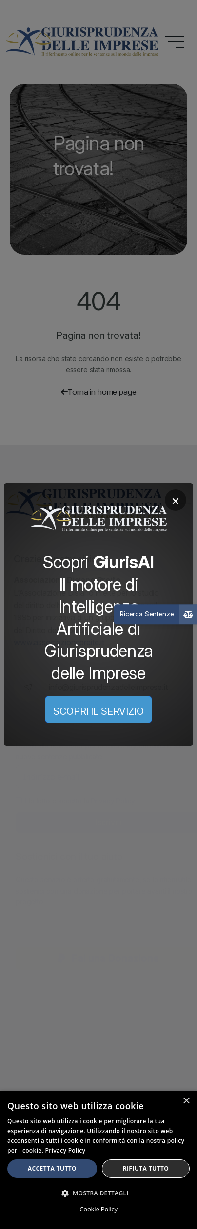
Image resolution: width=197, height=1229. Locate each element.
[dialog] (98, 1160)
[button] (98, 1193)
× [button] (186, 1101)
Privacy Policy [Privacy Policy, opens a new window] (65, 1150)
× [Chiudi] (175, 500)
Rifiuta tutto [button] (146, 1168)
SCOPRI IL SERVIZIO (98, 711)
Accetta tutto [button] (52, 1168)
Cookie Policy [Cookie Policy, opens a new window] (98, 1209)
